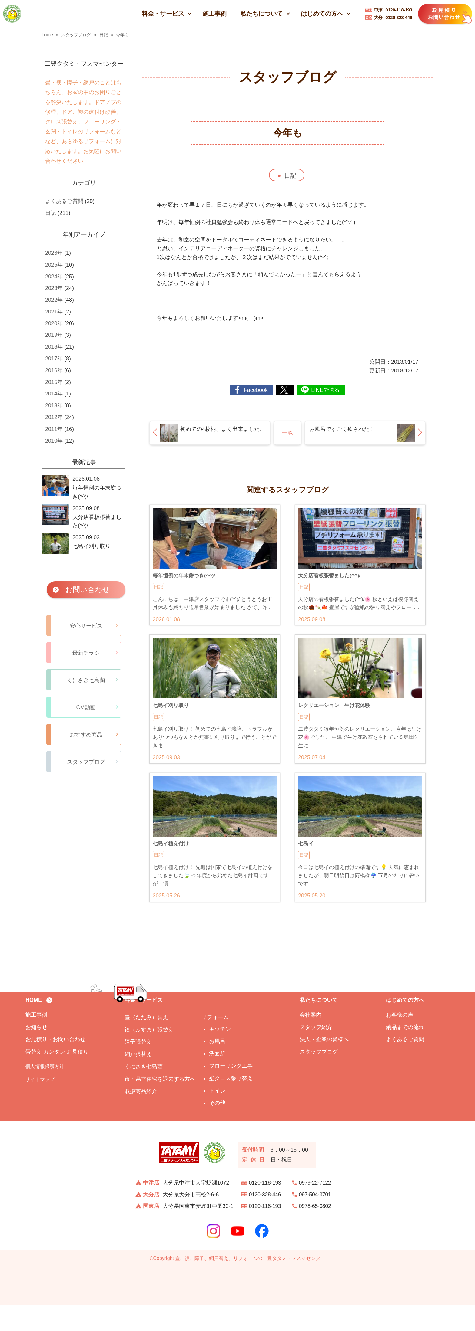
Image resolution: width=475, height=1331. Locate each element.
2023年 (54, 288)
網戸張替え (138, 1080)
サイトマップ (40, 1105)
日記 (290, 175)
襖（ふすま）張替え (149, 1056)
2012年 (54, 417)
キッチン (220, 1055)
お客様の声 (399, 1041)
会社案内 (310, 1041)
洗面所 (217, 1080)
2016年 (54, 370)
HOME (33, 1027)
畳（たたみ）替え (146, 1044)
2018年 (54, 347)
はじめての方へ (322, 13)
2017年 (54, 359)
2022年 (54, 300)
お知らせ (36, 1054)
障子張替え (138, 1068)
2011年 (54, 429)
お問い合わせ (87, 589)
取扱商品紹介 (141, 1118)
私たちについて (261, 13)
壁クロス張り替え (231, 1105)
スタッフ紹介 (316, 1054)
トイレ (217, 1117)
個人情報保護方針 (44, 1092)
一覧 (287, 433)
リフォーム (215, 1044)
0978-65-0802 (315, 1232)
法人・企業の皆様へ (324, 1066)
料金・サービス (163, 13)
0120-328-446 (393, 17)
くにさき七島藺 (144, 1093)
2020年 (54, 323)
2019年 (54, 335)
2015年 (54, 382)
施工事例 (214, 13)
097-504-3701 (315, 1221)
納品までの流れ (405, 1054)
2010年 (54, 441)
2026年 (54, 253)
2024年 (54, 277)
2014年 (54, 394)
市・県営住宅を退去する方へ (160, 1105)
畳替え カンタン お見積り (56, 1078)
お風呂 (217, 1067)
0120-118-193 (393, 9)
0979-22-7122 (315, 1209)
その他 (217, 1129)
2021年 (54, 312)
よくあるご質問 (64, 201)
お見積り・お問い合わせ (55, 1066)
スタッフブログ (319, 1078)
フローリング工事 (231, 1092)
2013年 (54, 405)
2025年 (54, 265)
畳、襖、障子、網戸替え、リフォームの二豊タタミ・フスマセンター (250, 1284)
